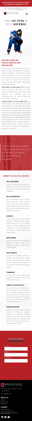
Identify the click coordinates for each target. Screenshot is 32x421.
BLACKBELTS (4, 403)
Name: (7, 346)
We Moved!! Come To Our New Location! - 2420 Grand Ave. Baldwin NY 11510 (16, 3)
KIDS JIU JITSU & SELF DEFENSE (9, 413)
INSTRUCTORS (5, 401)
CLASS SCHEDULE (5, 409)
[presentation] (16, 366)
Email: (8, 352)
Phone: (8, 358)
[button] (27, 14)
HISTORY (3, 400)
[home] (10, 13)
